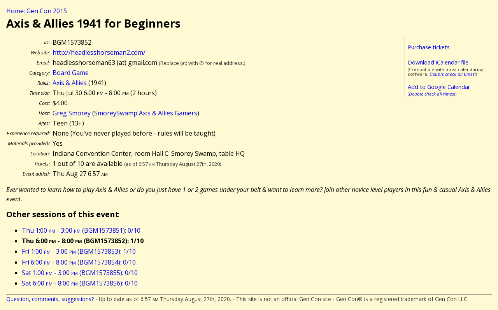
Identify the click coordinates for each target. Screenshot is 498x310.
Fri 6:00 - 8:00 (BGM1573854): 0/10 (79, 262)
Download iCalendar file (438, 62)
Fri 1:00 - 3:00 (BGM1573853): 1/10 (79, 251)
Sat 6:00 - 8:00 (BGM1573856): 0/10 (80, 283)
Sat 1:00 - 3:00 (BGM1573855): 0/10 (80, 272)
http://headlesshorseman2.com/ (99, 52)
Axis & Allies (70, 82)
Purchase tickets (429, 47)
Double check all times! (453, 74)
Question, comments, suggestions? (50, 299)
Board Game (71, 72)
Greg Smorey (72, 113)
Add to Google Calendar (439, 87)
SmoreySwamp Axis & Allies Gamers (145, 113)
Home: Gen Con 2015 (36, 11)
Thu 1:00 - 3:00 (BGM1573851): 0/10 (81, 230)
